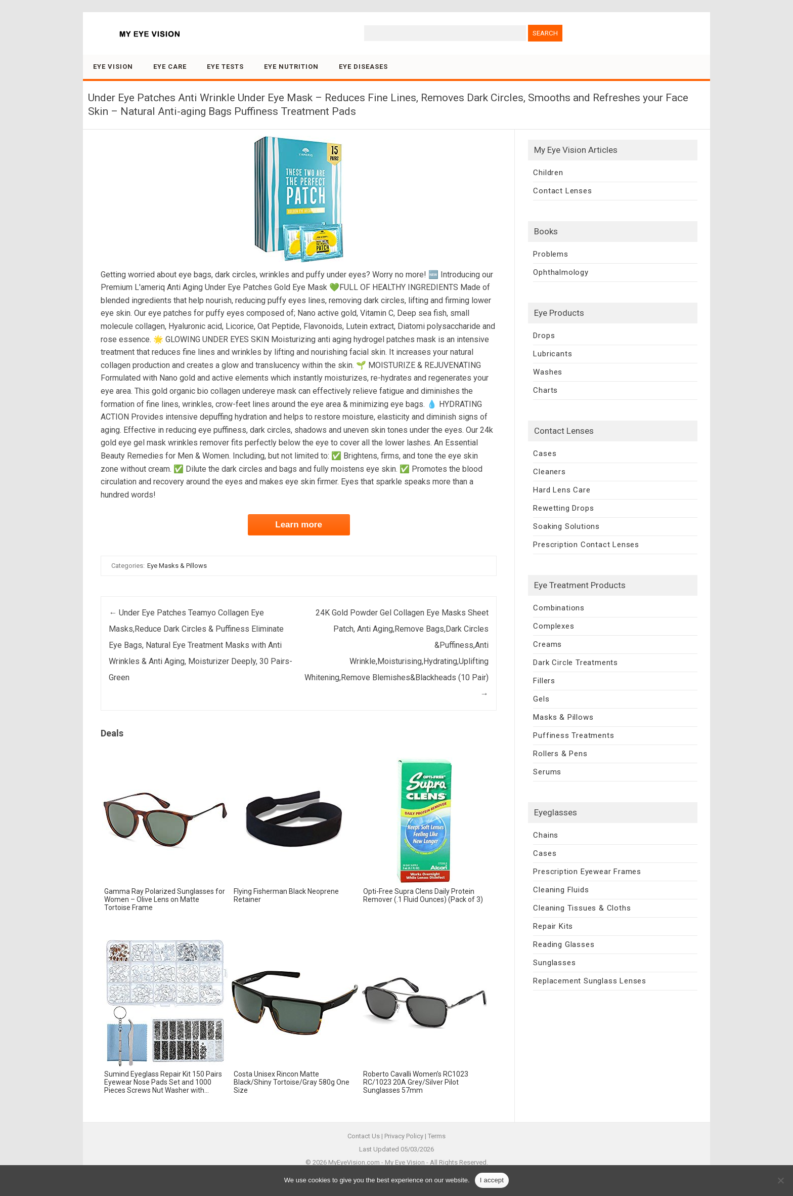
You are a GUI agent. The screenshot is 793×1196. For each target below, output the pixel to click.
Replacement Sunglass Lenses (589, 980)
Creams (547, 644)
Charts (545, 390)
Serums (547, 771)
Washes (547, 372)
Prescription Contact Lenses (586, 544)
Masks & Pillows (563, 717)
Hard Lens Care (561, 489)
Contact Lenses (562, 190)
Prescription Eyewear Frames (587, 871)
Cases (544, 453)
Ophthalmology (560, 272)
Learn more (298, 524)
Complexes (553, 626)
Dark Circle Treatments (575, 662)
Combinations (559, 607)
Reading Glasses (563, 944)
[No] (780, 1180)
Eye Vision (113, 66)
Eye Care (170, 66)
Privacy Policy (403, 1136)
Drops (544, 335)
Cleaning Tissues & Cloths (582, 908)
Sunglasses (554, 962)
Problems (550, 254)
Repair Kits (553, 926)
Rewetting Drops (563, 508)
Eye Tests (225, 66)
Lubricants (552, 353)
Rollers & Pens (560, 753)
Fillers (544, 680)
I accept (492, 1180)
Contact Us (363, 1136)
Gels (541, 699)
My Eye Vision (405, 1162)
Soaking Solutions (566, 526)
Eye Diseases (363, 66)
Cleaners (549, 471)
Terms (437, 1136)
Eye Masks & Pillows (177, 565)
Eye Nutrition (291, 66)
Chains (545, 835)
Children (548, 172)
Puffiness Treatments (573, 735)
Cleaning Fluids (561, 889)
